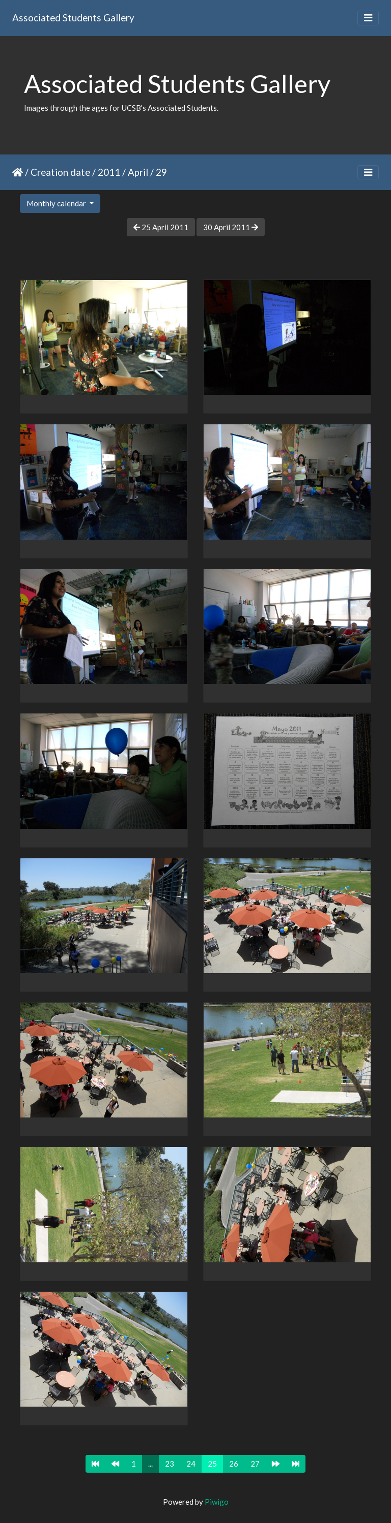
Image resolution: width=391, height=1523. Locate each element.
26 (233, 1463)
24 (191, 1463)
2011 (109, 172)
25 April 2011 (160, 227)
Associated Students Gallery (73, 17)
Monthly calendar (57, 203)
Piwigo (217, 1501)
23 (169, 1463)
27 (255, 1463)
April (138, 172)
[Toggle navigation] (368, 18)
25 (212, 1463)
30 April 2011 (230, 227)
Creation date (60, 172)
